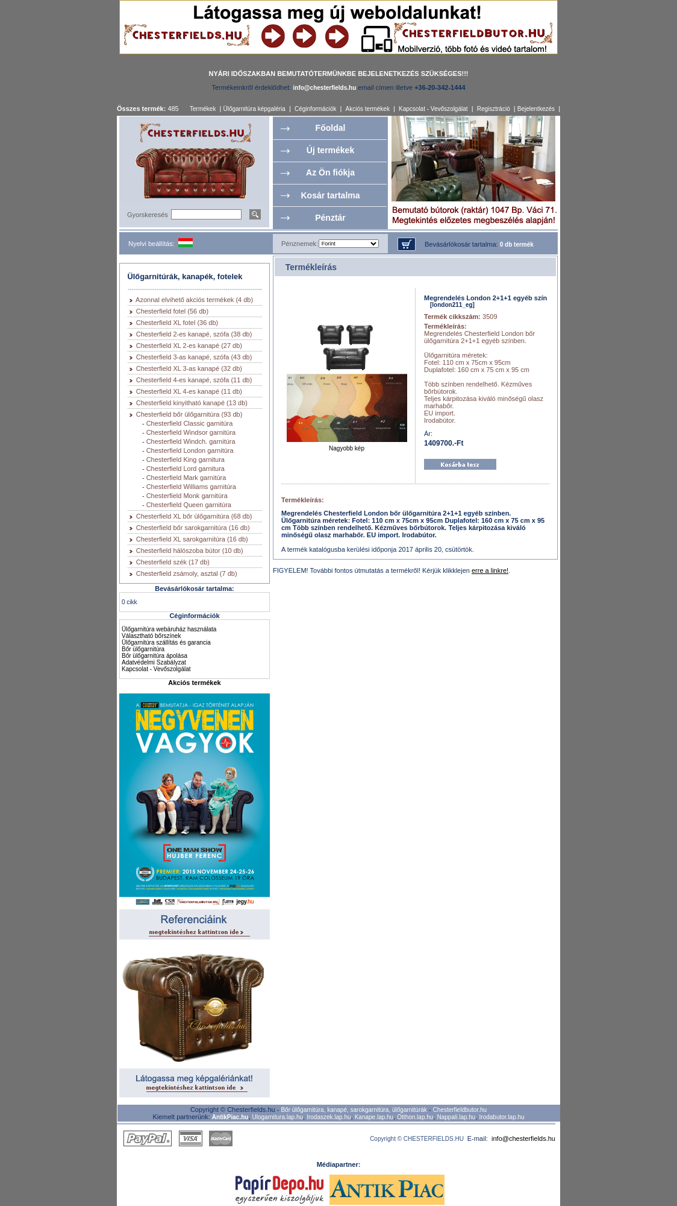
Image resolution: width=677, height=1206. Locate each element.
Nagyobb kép (347, 446)
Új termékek (330, 150)
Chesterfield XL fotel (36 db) (177, 322)
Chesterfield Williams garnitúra (191, 486)
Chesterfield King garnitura (185, 459)
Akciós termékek (368, 109)
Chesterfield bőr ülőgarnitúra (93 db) (189, 414)
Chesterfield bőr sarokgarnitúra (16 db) (193, 527)
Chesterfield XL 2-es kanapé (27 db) (189, 345)
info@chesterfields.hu (523, 1138)
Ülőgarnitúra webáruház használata (169, 629)
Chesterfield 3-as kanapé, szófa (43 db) (194, 357)
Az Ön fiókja (330, 172)
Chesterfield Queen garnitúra (188, 504)
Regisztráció (493, 109)
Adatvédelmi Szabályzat (154, 662)
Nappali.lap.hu (456, 1117)
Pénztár (330, 218)
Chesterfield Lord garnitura (185, 468)
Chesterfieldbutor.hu (460, 1110)
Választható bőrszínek (151, 636)
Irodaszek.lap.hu (329, 1117)
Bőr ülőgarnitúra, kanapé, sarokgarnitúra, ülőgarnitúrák (353, 1110)
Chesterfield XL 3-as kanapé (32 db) (189, 368)
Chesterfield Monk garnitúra (187, 495)
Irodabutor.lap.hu (502, 1117)
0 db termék (517, 244)
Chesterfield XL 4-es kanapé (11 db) (189, 391)
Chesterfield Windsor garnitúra (191, 432)
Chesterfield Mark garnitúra (186, 477)
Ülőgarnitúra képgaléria (254, 109)
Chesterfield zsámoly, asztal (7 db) (186, 573)
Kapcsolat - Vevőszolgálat (433, 109)
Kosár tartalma (330, 195)
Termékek (203, 109)
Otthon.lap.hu (415, 1117)
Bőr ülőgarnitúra (143, 649)
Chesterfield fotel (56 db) (172, 311)
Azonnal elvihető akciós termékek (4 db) (194, 299)
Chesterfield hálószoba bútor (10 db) (189, 550)
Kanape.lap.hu (374, 1117)
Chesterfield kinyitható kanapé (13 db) (192, 402)
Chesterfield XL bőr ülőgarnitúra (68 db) (194, 516)
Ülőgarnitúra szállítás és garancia (166, 642)
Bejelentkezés (536, 109)
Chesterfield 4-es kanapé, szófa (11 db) (194, 380)
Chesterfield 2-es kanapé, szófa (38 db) (194, 334)
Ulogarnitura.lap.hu (278, 1117)
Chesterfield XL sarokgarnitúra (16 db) (192, 539)
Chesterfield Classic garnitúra (189, 423)
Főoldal (331, 128)
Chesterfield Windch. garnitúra (191, 441)
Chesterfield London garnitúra (190, 450)
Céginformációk (315, 109)
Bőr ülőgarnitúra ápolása (154, 655)
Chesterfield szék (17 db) (173, 562)
